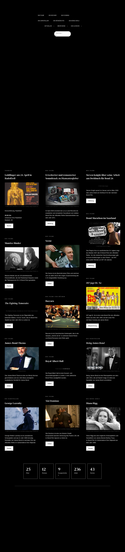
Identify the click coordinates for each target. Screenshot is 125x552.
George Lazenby (13, 375)
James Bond (18, 412)
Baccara (50, 273)
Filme (27, 445)
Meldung (50, 195)
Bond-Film (50, 410)
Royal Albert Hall (54, 333)
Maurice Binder (13, 215)
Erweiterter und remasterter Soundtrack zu (62, 148)
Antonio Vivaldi (66, 405)
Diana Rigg (91, 375)
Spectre (56, 410)
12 (44, 441)
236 (77, 441)
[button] (1, 546)
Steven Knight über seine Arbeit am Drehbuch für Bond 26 (103, 148)
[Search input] (62, 33)
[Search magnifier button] (56, 35)
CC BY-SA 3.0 (66, 341)
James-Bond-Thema (15, 315)
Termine (92, 445)
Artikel (9, 298)
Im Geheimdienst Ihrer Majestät (25, 414)
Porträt (9, 258)
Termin (9, 198)
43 (92, 441)
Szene (49, 212)
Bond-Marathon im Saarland (101, 190)
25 (28, 441)
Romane (44, 445)
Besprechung (92, 298)
